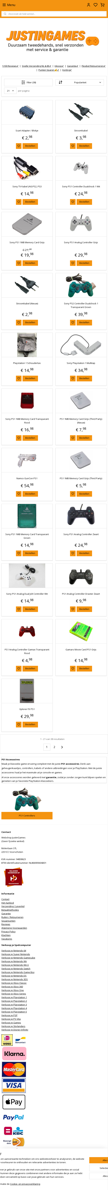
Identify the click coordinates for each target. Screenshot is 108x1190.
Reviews (5, 924)
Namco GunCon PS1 (26, 478)
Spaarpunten (8, 920)
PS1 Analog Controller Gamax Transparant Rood (27, 651)
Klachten (6, 935)
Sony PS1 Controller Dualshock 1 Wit (81, 186)
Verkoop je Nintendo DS (14, 975)
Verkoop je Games (11, 1022)
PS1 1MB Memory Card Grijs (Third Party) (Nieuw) (81, 420)
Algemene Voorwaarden (14, 927)
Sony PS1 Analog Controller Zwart (81, 534)
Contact (5, 899)
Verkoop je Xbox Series (13, 993)
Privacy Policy (8, 931)
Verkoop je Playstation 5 (14, 1011)
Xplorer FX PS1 (27, 709)
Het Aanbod (7, 902)
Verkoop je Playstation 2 (14, 1001)
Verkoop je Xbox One (12, 990)
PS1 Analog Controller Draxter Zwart (81, 593)
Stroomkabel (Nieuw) (27, 303)
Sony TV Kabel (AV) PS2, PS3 (27, 186)
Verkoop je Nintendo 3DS (14, 979)
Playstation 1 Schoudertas (27, 363)
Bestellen (30, 145)
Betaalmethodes (10, 909)
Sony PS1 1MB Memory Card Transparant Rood (27, 420)
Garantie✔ (72, 66)
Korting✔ (67, 69)
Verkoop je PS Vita (11, 1019)
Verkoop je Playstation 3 (14, 1004)
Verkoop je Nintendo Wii (14, 961)
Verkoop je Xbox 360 (12, 986)
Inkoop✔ (59, 66)
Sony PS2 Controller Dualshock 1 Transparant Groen (81, 305)
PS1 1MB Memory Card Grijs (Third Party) (81, 478)
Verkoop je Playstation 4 (14, 1008)
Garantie (6, 913)
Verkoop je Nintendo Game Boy (17, 972)
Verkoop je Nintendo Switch (15, 968)
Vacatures (6, 938)
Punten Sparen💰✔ (48, 69)
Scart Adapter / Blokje (27, 130)
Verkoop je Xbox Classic (14, 983)
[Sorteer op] (80, 83)
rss (72, 1183)
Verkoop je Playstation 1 (14, 997)
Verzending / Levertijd (12, 906)
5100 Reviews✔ (10, 66)
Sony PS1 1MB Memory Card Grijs (27, 242)
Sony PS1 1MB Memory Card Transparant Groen (27, 536)
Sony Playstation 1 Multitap (81, 363)
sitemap (65, 1183)
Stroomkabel (81, 130)
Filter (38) (28, 82)
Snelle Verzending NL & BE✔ (36, 66)
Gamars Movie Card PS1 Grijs (81, 649)
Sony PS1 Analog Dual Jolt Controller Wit (27, 593)
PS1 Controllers (27, 815)
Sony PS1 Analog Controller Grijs (81, 242)
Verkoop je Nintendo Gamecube (18, 957)
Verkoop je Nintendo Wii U (15, 965)
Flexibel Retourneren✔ (94, 66)
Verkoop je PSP (9, 1015)
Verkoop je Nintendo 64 (13, 950)
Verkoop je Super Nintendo (15, 954)
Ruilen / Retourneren (12, 917)
